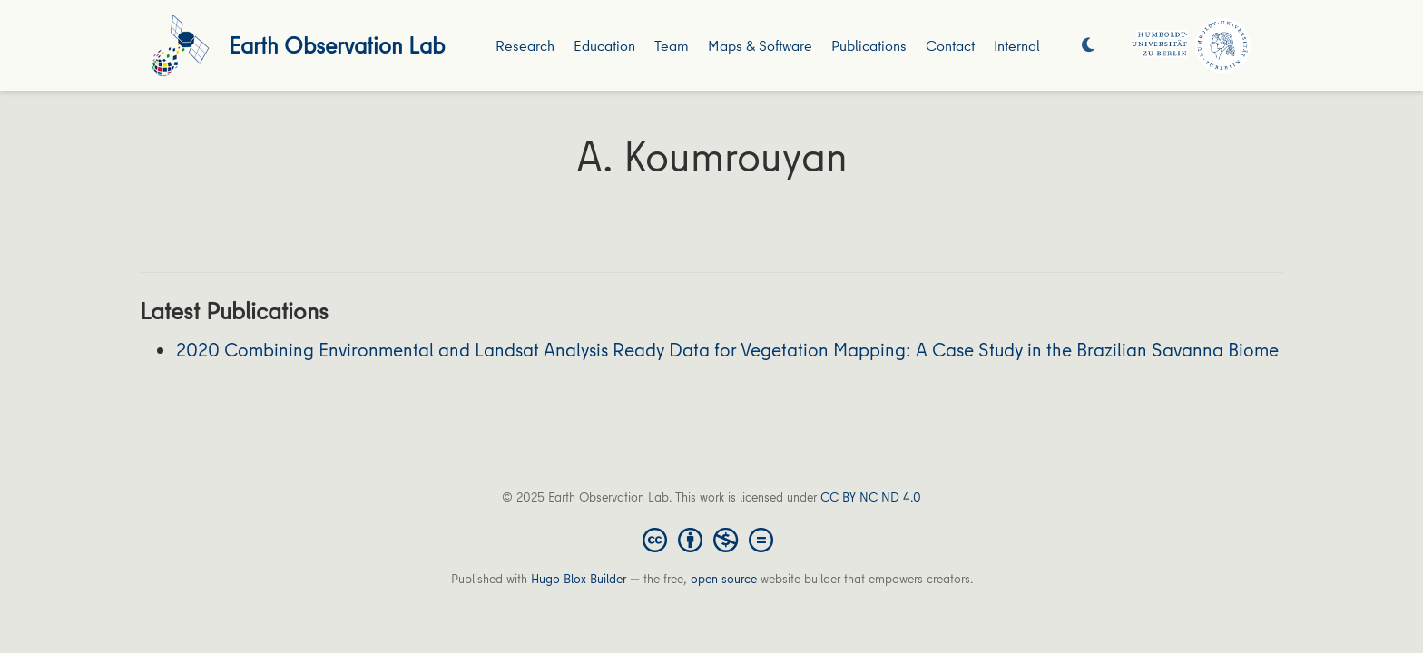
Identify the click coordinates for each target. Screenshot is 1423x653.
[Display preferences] (1088, 45)
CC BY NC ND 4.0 (870, 497)
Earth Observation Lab (337, 45)
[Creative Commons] (711, 539)
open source (724, 579)
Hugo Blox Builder (578, 579)
